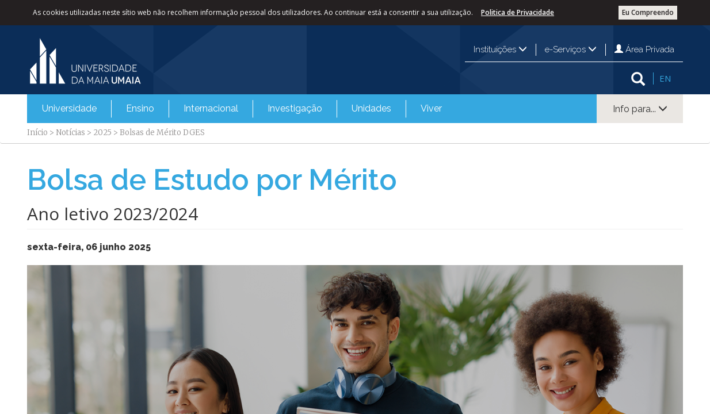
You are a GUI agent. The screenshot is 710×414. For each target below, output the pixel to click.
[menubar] (242, 108)
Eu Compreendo (648, 12)
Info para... (640, 108)
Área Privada (644, 49)
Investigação (295, 108)
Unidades (371, 108)
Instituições (500, 49)
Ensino (140, 108)
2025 (102, 132)
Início (37, 132)
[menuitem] (69, 108)
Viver (431, 108)
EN (665, 78)
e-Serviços (571, 49)
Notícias (70, 132)
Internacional (211, 108)
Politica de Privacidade (517, 12)
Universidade (69, 108)
